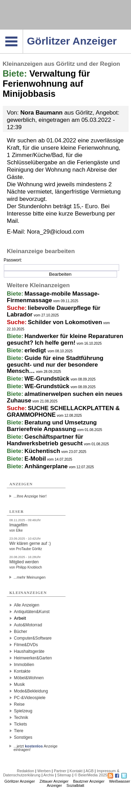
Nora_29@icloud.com (55, 231)
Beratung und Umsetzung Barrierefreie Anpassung (52, 425)
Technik (21, 717)
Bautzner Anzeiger (88, 781)
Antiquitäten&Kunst (32, 611)
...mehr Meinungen (30, 577)
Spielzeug (23, 711)
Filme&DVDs (26, 645)
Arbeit (20, 618)
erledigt (36, 350)
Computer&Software (33, 638)
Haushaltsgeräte (29, 651)
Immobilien (24, 664)
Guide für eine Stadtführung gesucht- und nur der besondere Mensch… (55, 364)
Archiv (48, 775)
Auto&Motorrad (28, 625)
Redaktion (25, 771)
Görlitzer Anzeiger (20, 781)
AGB (90, 771)
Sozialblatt (75, 785)
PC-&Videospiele (30, 697)
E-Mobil (35, 458)
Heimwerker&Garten (33, 658)
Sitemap (64, 775)
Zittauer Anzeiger (53, 781)
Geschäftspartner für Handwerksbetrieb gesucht (45, 440)
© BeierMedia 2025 (90, 775)
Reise (19, 704)
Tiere (18, 731)
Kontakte (22, 671)
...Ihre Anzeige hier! (30, 496)
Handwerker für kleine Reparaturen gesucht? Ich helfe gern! (65, 339)
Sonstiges (23, 737)
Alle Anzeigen (26, 605)
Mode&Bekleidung (31, 691)
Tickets (20, 724)
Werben (44, 771)
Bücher (20, 631)
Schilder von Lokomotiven (65, 322)
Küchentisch (42, 451)
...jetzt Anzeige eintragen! (36, 746)
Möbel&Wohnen (29, 678)
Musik (19, 684)
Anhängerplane (46, 466)
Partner (60, 771)
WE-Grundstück (46, 378)
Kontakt (76, 771)
